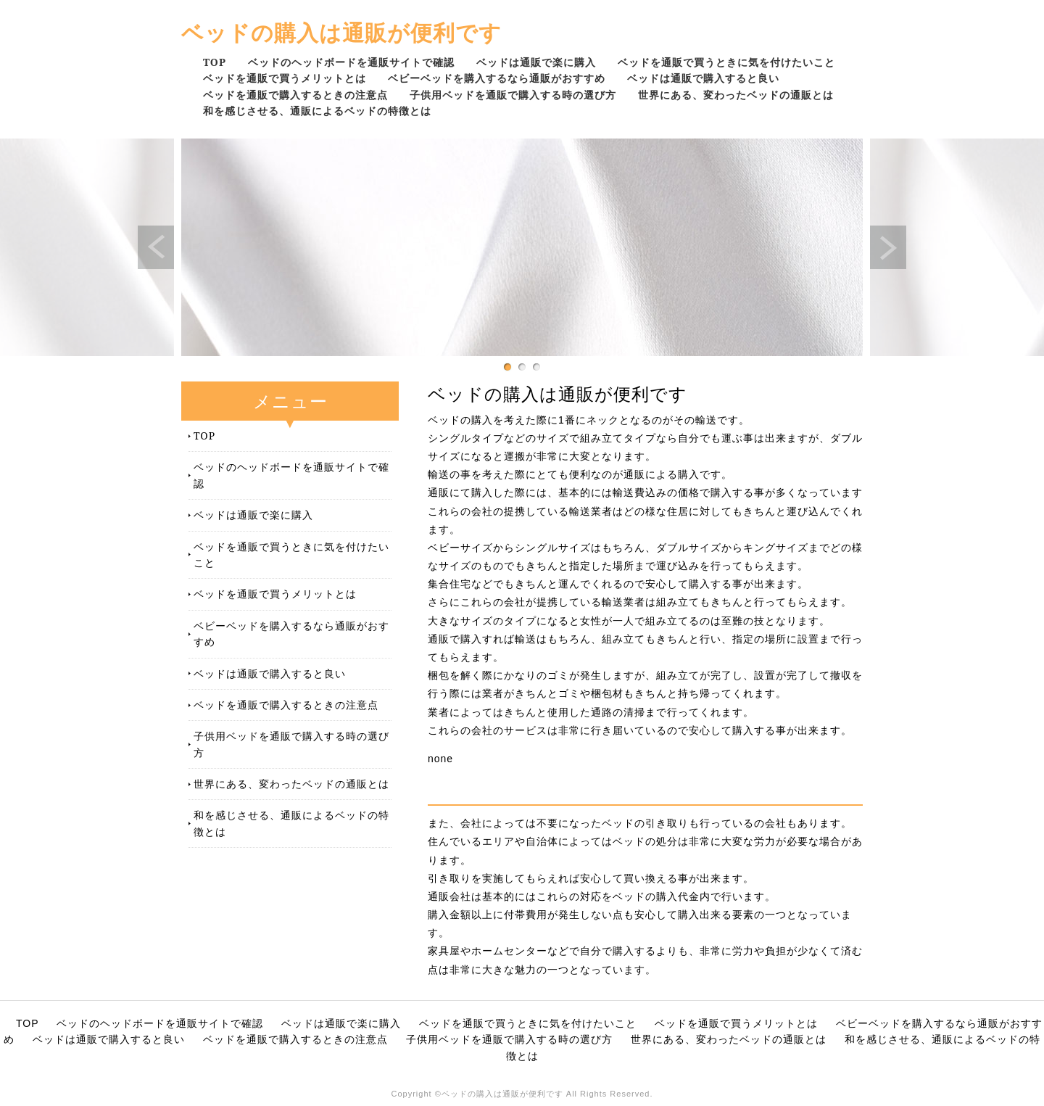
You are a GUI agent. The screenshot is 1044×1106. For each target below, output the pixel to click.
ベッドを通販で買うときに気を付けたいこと (726, 62)
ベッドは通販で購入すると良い (703, 78)
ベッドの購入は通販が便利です (341, 32)
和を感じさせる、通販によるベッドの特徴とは (317, 110)
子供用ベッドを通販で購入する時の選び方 (513, 95)
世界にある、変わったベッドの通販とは (736, 95)
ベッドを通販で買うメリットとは (284, 78)
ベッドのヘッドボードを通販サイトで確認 (351, 62)
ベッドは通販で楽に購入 (536, 62)
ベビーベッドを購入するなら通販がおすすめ (496, 78)
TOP (214, 62)
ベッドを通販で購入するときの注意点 (295, 95)
